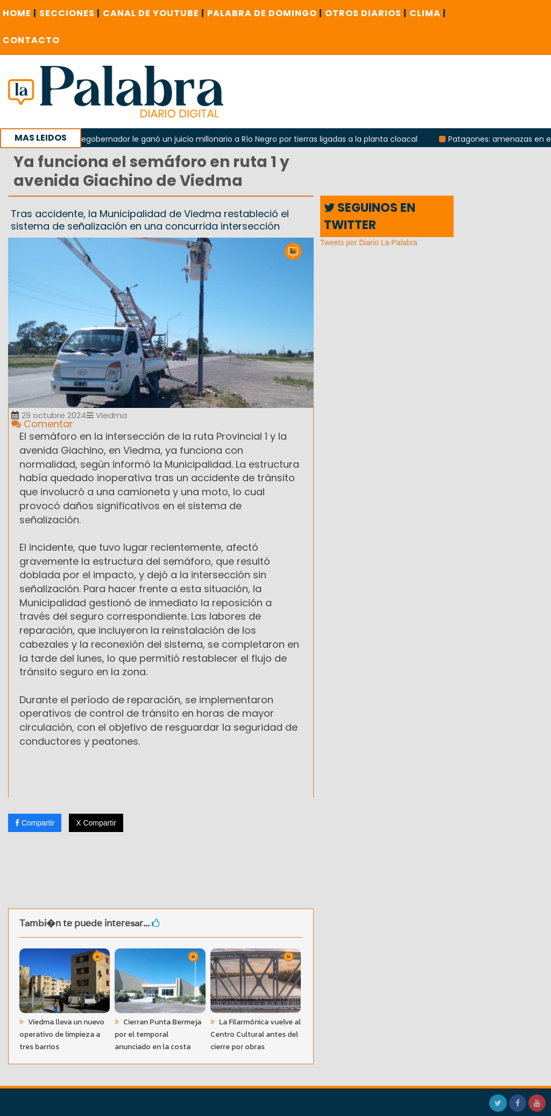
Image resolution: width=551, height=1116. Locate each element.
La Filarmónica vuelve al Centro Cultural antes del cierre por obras (255, 1034)
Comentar (42, 424)
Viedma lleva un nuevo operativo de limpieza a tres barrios (61, 1034)
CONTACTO (31, 40)
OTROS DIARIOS (366, 13)
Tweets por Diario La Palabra (369, 242)
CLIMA (427, 13)
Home (20, 13)
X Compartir (96, 823)
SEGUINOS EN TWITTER (369, 216)
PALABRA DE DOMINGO (264, 13)
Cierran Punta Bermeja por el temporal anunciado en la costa (158, 1034)
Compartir (34, 823)
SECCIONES (69, 13)
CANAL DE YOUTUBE (153, 13)
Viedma (107, 415)
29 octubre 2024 (48, 415)
